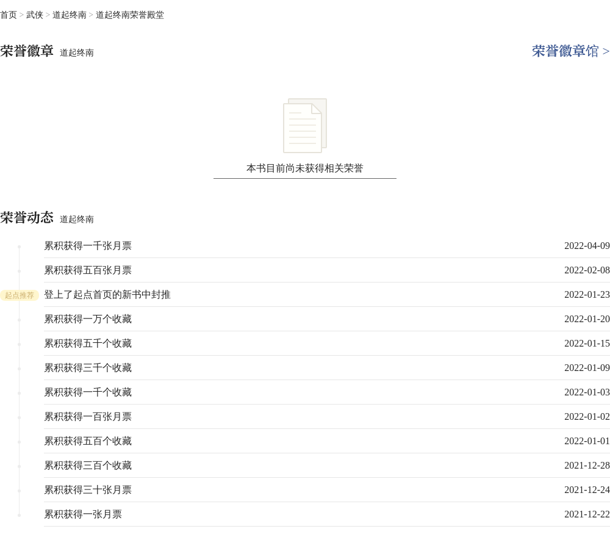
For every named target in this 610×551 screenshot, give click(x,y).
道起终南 (70, 15)
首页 (8, 15)
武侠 (36, 15)
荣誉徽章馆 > (571, 51)
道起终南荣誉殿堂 (130, 15)
